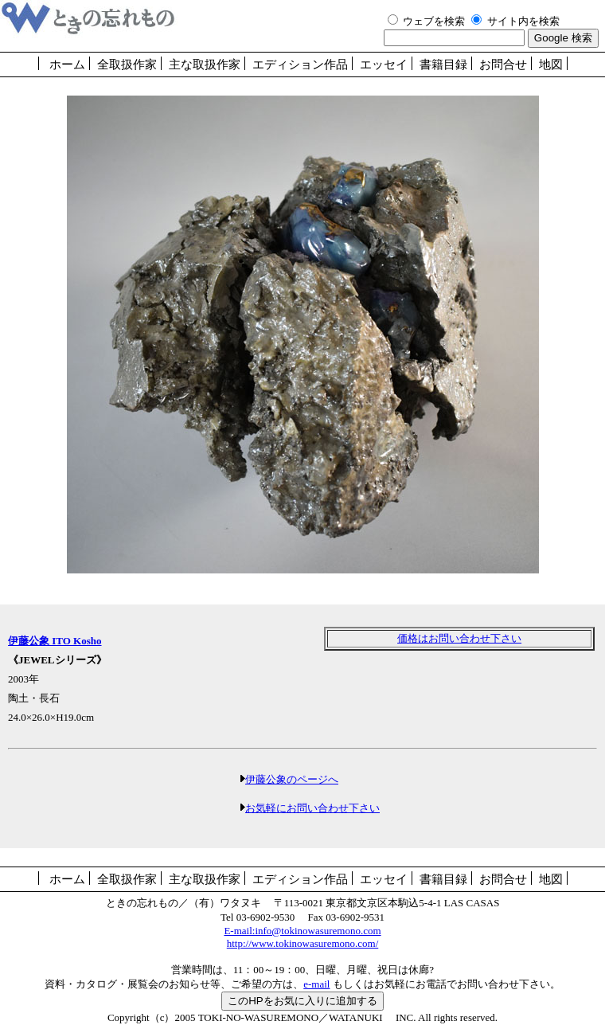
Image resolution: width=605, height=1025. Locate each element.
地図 (551, 64)
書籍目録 (443, 64)
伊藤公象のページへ (291, 779)
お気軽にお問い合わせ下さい (312, 808)
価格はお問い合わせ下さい (459, 638)
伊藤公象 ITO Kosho (55, 641)
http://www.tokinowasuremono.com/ (303, 943)
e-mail (316, 984)
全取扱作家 (127, 64)
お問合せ (503, 64)
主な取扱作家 (204, 64)
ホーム (67, 64)
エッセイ (384, 64)
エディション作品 (300, 64)
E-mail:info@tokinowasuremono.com (302, 931)
